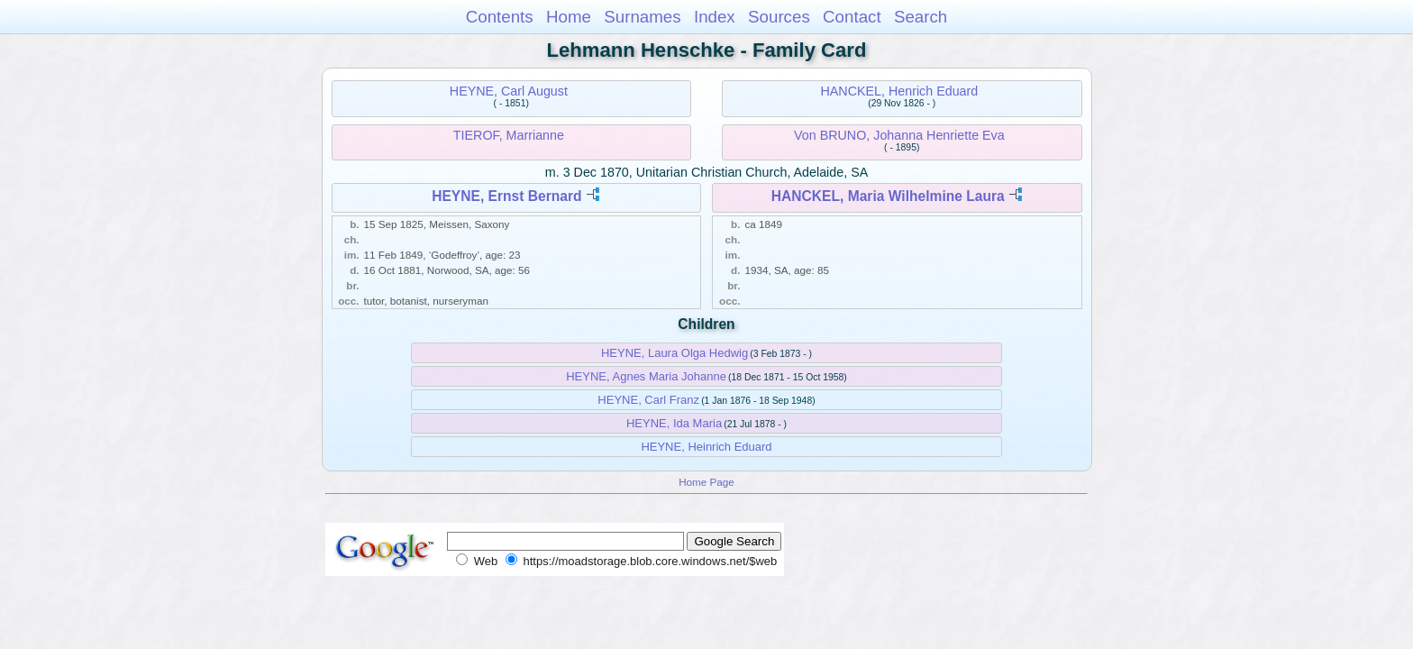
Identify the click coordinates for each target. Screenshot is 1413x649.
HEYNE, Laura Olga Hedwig (674, 353)
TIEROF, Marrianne (508, 135)
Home (568, 16)
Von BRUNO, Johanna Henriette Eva (899, 135)
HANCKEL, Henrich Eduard (899, 91)
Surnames (642, 16)
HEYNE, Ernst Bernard (506, 196)
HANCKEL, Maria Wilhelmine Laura (888, 196)
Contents (499, 16)
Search (920, 16)
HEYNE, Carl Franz (648, 400)
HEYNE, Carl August (509, 91)
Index (714, 16)
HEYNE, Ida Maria (674, 423)
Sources (779, 16)
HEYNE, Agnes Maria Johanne (646, 376)
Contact (852, 16)
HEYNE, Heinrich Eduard (706, 446)
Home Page (706, 482)
